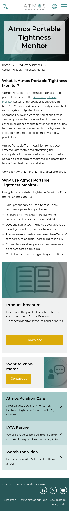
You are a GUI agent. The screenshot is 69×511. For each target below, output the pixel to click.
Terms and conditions (33, 500)
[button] (63, 6)
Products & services (29, 65)
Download (34, 340)
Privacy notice (58, 504)
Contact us (19, 378)
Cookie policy (58, 500)
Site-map (10, 500)
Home (6, 65)
